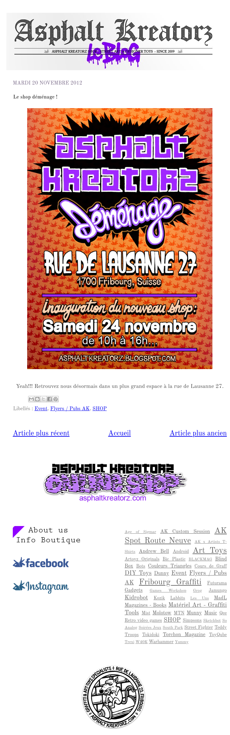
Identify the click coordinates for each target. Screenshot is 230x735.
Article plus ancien (198, 433)
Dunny (161, 573)
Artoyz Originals (142, 559)
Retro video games (143, 620)
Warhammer (161, 642)
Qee (223, 613)
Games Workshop (168, 591)
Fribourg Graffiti (170, 582)
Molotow (161, 613)
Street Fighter (198, 627)
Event (40, 409)
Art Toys (210, 550)
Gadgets (133, 590)
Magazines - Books (145, 605)
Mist (146, 613)
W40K (141, 642)
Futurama (217, 583)
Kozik (159, 598)
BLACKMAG (200, 559)
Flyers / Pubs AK (69, 409)
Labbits (177, 598)
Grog (197, 591)
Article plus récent (41, 433)
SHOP (100, 409)
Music (210, 613)
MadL (220, 598)
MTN (179, 613)
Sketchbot (212, 621)
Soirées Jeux (150, 628)
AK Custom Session (185, 531)
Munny (194, 613)
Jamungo (218, 590)
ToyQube (218, 635)
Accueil (119, 433)
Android (181, 551)
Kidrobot (136, 598)
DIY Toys (138, 573)
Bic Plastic (174, 559)
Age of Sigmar (140, 532)
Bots (140, 566)
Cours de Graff (211, 566)
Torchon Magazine (184, 634)
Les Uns (199, 598)
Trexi (129, 642)
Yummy (181, 642)
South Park (173, 628)
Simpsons (192, 620)
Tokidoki (150, 635)
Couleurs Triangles (169, 566)
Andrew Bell (154, 551)
